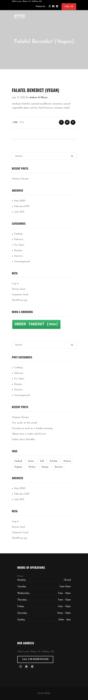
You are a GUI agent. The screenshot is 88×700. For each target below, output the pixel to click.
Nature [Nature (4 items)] (67, 461)
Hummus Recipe (20, 179)
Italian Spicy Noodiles (23, 439)
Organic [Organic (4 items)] (18, 467)
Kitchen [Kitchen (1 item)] (53, 461)
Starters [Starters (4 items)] (59, 467)
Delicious (18, 239)
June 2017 (19, 212)
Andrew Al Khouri (38, 97)
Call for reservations (35, 659)
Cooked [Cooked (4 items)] (18, 461)
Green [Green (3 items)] (31, 461)
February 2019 (22, 206)
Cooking (18, 234)
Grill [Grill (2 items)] (42, 461)
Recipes (18, 250)
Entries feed (18, 289)
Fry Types (19, 245)
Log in (15, 284)
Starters (18, 256)
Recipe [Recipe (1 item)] (45, 467)
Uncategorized (22, 262)
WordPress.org (19, 300)
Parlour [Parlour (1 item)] (32, 467)
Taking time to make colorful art (29, 434)
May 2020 (19, 201)
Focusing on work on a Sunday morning (32, 428)
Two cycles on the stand (24, 423)
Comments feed (20, 295)
